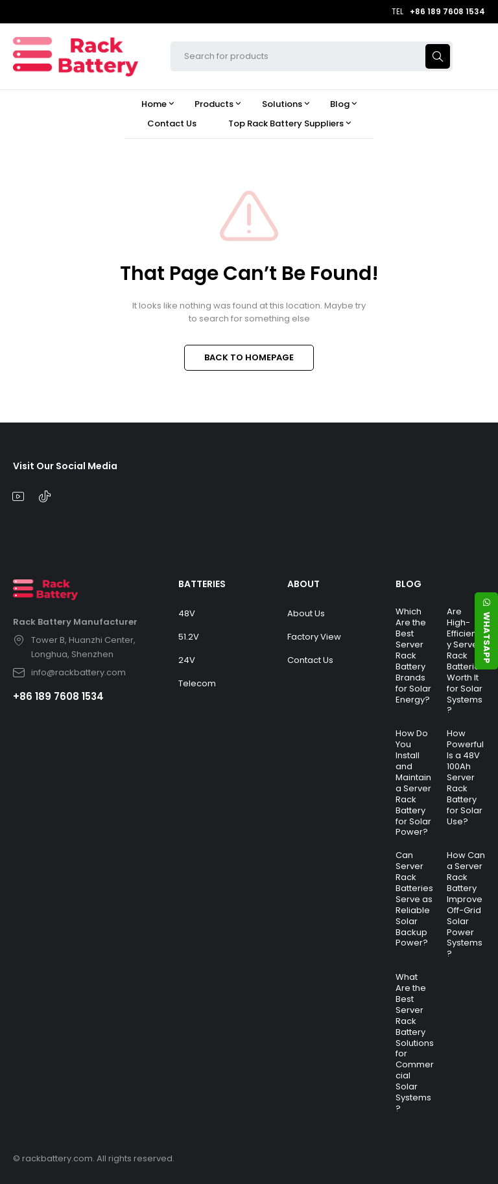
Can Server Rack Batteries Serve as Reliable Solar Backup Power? (414, 899)
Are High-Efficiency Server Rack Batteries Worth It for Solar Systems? (465, 660)
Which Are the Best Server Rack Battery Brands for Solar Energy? (413, 655)
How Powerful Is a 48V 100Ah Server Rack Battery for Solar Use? (465, 777)
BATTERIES (202, 583)
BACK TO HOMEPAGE (249, 357)
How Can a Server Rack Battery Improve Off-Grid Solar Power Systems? (466, 904)
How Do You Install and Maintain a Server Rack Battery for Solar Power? (413, 782)
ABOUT (303, 583)
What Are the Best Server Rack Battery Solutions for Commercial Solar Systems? (415, 1043)
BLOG (408, 583)
